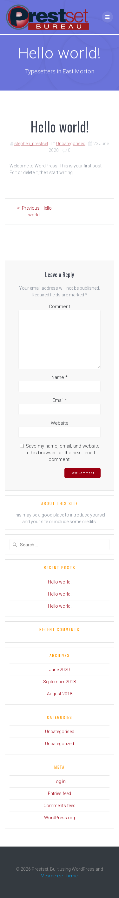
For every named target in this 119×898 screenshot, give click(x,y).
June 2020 (59, 669)
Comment (59, 306)
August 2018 (59, 693)
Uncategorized (59, 743)
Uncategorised (70, 143)
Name (59, 377)
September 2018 (59, 681)
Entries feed (59, 793)
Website (60, 423)
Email (59, 400)
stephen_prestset (31, 143)
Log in (60, 781)
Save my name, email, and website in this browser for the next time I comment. (62, 452)
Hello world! (59, 581)
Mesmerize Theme (59, 875)
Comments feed (59, 805)
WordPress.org (59, 817)
